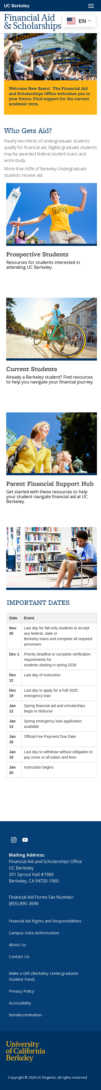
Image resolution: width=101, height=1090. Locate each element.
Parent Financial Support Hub (50, 483)
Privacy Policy (21, 990)
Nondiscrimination (25, 1014)
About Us (17, 944)
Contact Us (19, 956)
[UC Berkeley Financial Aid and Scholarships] (37, 16)
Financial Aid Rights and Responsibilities (45, 920)
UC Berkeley (16, 6)
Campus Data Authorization (34, 932)
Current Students (31, 368)
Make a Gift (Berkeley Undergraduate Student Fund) (43, 975)
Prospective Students (37, 254)
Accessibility (20, 1002)
